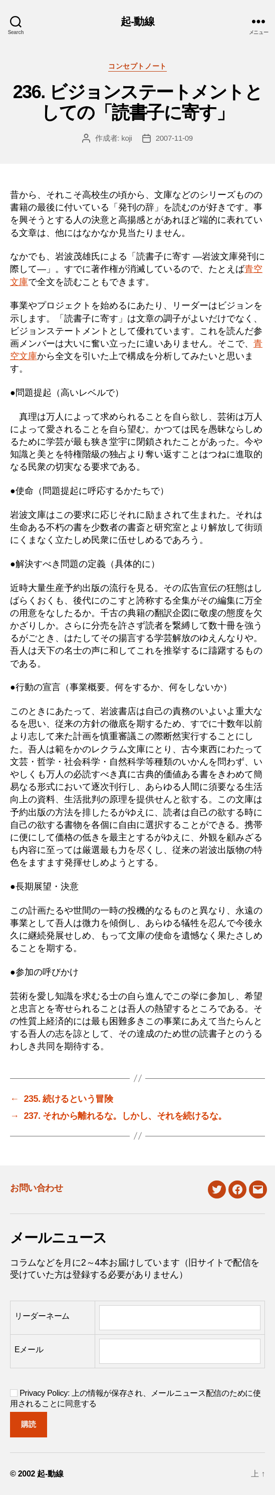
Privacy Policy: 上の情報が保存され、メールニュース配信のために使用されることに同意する (135, 1398)
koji (126, 138)
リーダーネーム (42, 1316)
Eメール (29, 1349)
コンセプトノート (137, 66)
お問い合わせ (36, 1188)
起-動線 (137, 21)
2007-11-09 (174, 138)
